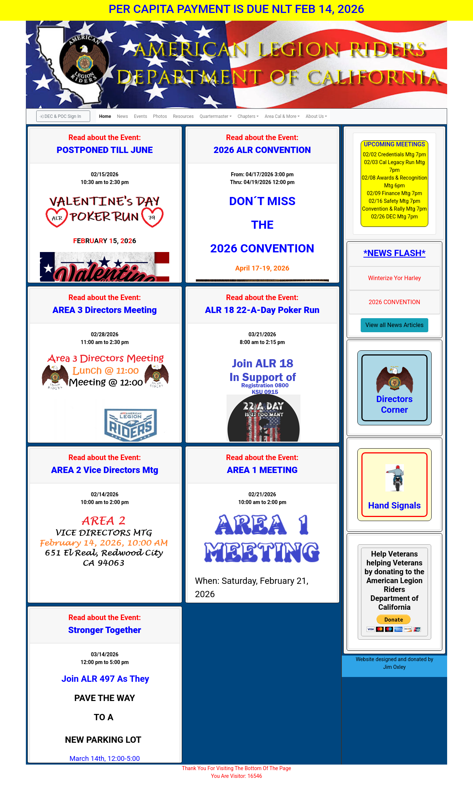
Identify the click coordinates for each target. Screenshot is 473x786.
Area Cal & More (280, 116)
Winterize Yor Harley (394, 278)
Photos (160, 116)
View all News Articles (394, 325)
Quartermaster (214, 116)
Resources (183, 116)
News (122, 116)
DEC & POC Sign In (60, 116)
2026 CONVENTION (395, 302)
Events (140, 116)
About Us (315, 116)
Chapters (246, 116)
